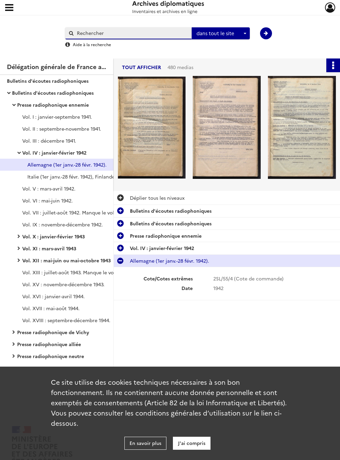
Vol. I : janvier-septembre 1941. (57, 116)
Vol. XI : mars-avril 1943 (49, 248)
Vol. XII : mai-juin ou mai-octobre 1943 (66, 260)
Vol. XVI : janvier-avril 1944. (53, 296)
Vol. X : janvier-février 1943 (53, 236)
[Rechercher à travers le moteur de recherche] (132, 33)
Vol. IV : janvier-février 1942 (54, 152)
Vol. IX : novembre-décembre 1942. (62, 224)
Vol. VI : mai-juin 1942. (47, 200)
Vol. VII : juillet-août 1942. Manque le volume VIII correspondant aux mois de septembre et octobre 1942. (90, 212)
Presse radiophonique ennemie (53, 104)
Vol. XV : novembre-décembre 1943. (63, 284)
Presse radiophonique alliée (49, 344)
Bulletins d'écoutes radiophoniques (48, 80)
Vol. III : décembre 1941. (49, 140)
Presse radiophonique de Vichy (53, 332)
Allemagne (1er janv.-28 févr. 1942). (67, 164)
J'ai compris (191, 442)
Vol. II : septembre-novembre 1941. (61, 128)
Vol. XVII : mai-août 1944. (51, 308)
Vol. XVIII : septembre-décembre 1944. (66, 320)
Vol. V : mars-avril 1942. (49, 188)
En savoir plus (145, 442)
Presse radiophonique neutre (50, 356)
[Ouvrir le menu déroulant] (9, 8)
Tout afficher (141, 67)
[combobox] (221, 33)
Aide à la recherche (92, 44)
